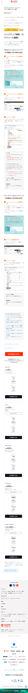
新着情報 (2, 621)
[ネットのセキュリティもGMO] (14, 691)
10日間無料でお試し (14, 354)
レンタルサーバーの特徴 (5, 591)
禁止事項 (6, 629)
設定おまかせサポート (22, 614)
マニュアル (3, 614)
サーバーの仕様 (4, 593)
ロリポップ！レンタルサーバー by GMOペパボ (14, 1)
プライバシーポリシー (20, 629)
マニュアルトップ (7, 17)
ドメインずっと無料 (20, 591)
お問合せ (14, 614)
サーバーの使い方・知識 (5, 616)
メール (15, 20)
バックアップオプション (9, 41)
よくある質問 (19, 65)
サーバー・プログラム (8, 23)
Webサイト (17, 43)
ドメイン (16, 17)
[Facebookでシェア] (14, 585)
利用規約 (2, 629)
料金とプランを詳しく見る (10, 570)
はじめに (12, 17)
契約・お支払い (21, 17)
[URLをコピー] (17, 585)
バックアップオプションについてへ (11, 344)
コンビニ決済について (10, 631)
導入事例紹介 (3, 609)
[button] (1, 1)
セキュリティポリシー (12, 629)
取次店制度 (10, 593)
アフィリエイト (17, 25)
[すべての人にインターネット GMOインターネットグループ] (12, 687)
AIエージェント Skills (18, 593)
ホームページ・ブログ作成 (9, 20)
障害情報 (23, 621)
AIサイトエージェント (5, 598)
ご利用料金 (3, 603)
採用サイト (15, 669)
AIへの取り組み (21, 669)
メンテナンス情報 (17, 621)
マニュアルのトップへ (8, 348)
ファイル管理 (15, 23)
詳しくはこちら (13, 413)
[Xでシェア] (11, 585)
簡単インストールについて (9, 25)
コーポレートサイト (8, 669)
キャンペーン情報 (9, 621)
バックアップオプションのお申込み (13, 315)
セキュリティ (20, 23)
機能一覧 (13, 591)
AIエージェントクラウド (15, 598)
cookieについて (3, 631)
